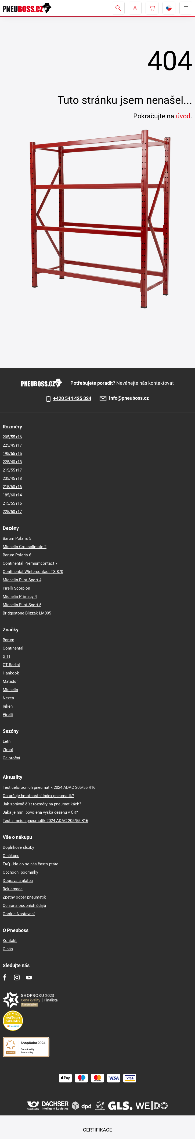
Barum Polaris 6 (17, 555)
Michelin (10, 689)
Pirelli (8, 714)
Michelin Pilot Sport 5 (22, 604)
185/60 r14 (12, 495)
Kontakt (10, 940)
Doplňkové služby (18, 847)
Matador (10, 681)
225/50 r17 (12, 511)
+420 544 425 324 (72, 398)
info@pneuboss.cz (129, 398)
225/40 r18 (12, 461)
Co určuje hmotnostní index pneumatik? (38, 795)
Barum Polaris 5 (17, 538)
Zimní (8, 749)
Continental (13, 648)
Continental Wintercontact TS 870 (33, 571)
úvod (183, 116)
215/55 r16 (12, 503)
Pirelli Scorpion (16, 588)
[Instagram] (16, 977)
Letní (7, 741)
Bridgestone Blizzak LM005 (27, 613)
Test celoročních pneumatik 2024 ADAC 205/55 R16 (49, 787)
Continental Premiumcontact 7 (30, 563)
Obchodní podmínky (20, 872)
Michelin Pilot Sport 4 (22, 580)
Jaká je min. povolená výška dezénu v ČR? (40, 812)
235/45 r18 (12, 478)
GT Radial (11, 664)
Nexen (8, 698)
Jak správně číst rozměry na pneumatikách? (42, 804)
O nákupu (11, 855)
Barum (8, 640)
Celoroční (11, 758)
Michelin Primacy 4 (20, 596)
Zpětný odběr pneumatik (24, 897)
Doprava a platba (18, 880)
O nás (8, 948)
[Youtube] (29, 977)
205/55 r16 (12, 437)
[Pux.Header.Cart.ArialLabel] (152, 8)
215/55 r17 (12, 470)
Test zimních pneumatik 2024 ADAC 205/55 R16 (45, 820)
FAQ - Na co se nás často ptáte (30, 864)
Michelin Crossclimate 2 (24, 546)
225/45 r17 (12, 445)
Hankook (11, 673)
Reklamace (13, 889)
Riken (8, 706)
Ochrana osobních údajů (24, 905)
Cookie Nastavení (19, 913)
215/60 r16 (12, 486)
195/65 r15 (12, 453)
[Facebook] (4, 977)
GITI (6, 656)
